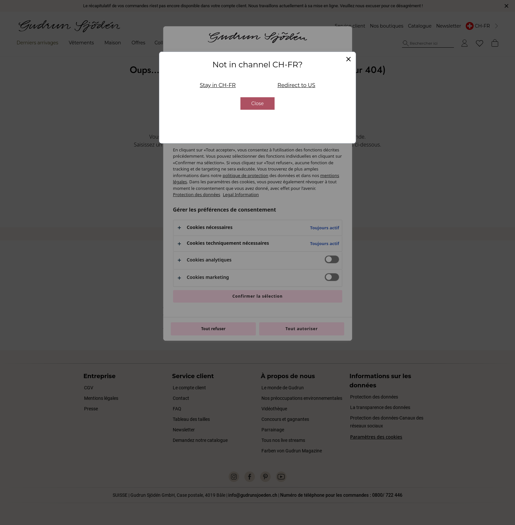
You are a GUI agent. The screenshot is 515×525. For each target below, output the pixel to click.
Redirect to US (296, 85)
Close (257, 103)
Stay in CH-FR (217, 85)
